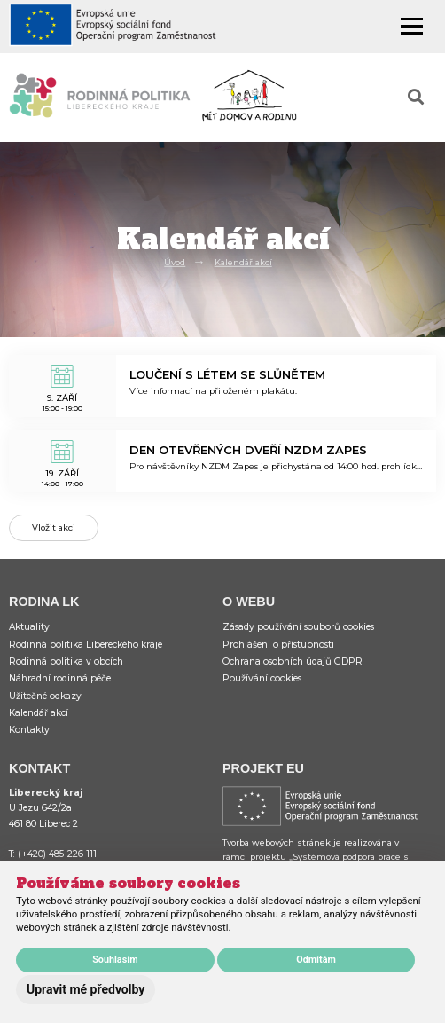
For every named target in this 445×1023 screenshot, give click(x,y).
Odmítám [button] (316, 959)
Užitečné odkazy (45, 696)
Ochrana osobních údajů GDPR (292, 661)
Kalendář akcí (243, 262)
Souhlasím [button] (114, 959)
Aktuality (29, 627)
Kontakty (29, 730)
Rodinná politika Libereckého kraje (85, 644)
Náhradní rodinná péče (60, 678)
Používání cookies (261, 678)
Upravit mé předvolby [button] (85, 989)
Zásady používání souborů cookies (298, 627)
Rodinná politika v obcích (66, 661)
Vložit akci (53, 527)
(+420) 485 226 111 (57, 854)
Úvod (174, 262)
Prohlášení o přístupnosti (278, 644)
